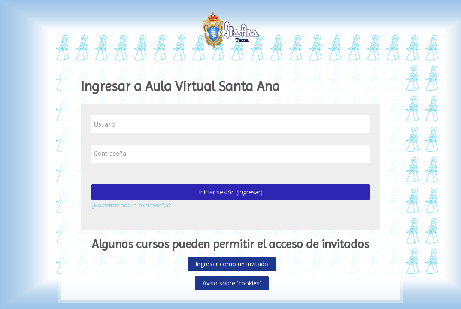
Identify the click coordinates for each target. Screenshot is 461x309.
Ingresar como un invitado (231, 264)
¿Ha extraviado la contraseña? (131, 205)
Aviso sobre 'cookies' (232, 283)
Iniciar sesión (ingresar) (231, 192)
